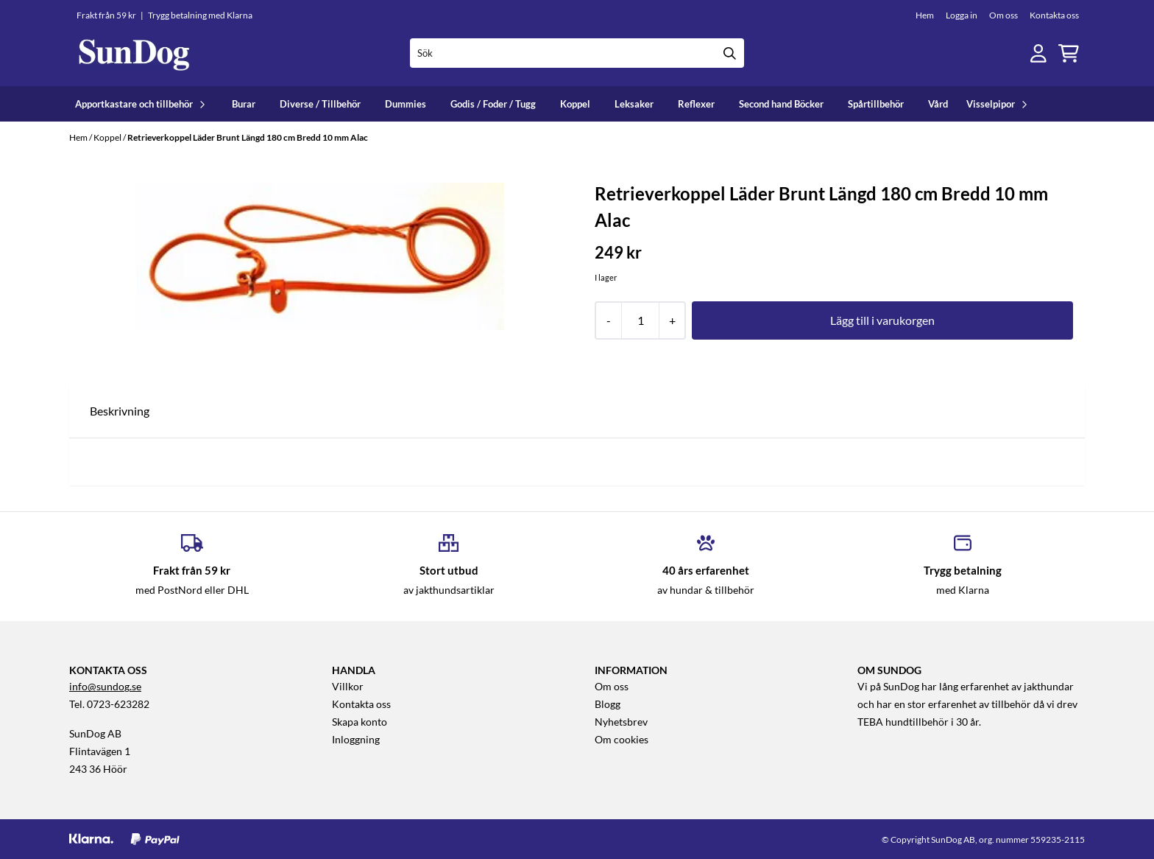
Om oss (1003, 15)
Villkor (348, 687)
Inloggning (356, 740)
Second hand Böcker (781, 104)
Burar (243, 104)
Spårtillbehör (876, 104)
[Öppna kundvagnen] (1068, 53)
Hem (925, 15)
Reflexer (696, 104)
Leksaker (634, 104)
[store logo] (134, 53)
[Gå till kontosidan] (1038, 53)
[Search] (729, 53)
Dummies (405, 104)
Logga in (961, 15)
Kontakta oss (1054, 15)
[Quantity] (640, 320)
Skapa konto (359, 722)
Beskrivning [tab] (119, 411)
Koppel (575, 104)
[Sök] (577, 53)
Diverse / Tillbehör (320, 104)
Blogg (607, 704)
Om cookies (621, 740)
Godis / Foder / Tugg (493, 104)
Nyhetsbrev (621, 722)
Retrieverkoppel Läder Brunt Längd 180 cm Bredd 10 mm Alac (247, 137)
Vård (938, 104)
